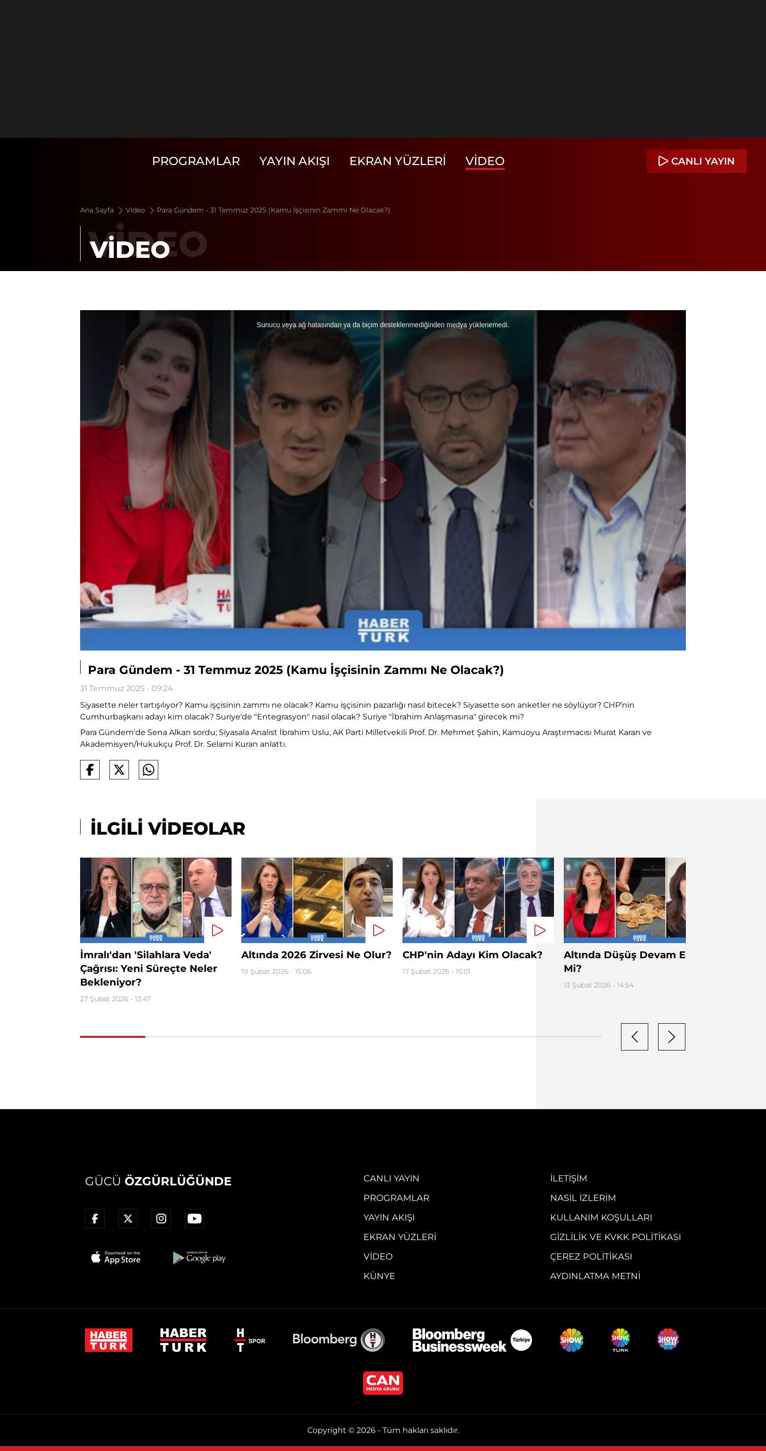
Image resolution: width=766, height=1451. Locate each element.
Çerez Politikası (591, 1256)
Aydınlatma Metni (595, 1276)
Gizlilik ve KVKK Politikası (615, 1237)
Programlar (196, 161)
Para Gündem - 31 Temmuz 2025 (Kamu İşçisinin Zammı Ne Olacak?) (273, 210)
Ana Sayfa (102, 210)
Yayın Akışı (294, 161)
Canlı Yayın (391, 1178)
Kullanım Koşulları (601, 1217)
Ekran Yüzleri (397, 161)
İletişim (568, 1178)
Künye (379, 1276)
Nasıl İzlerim (583, 1198)
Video (485, 161)
